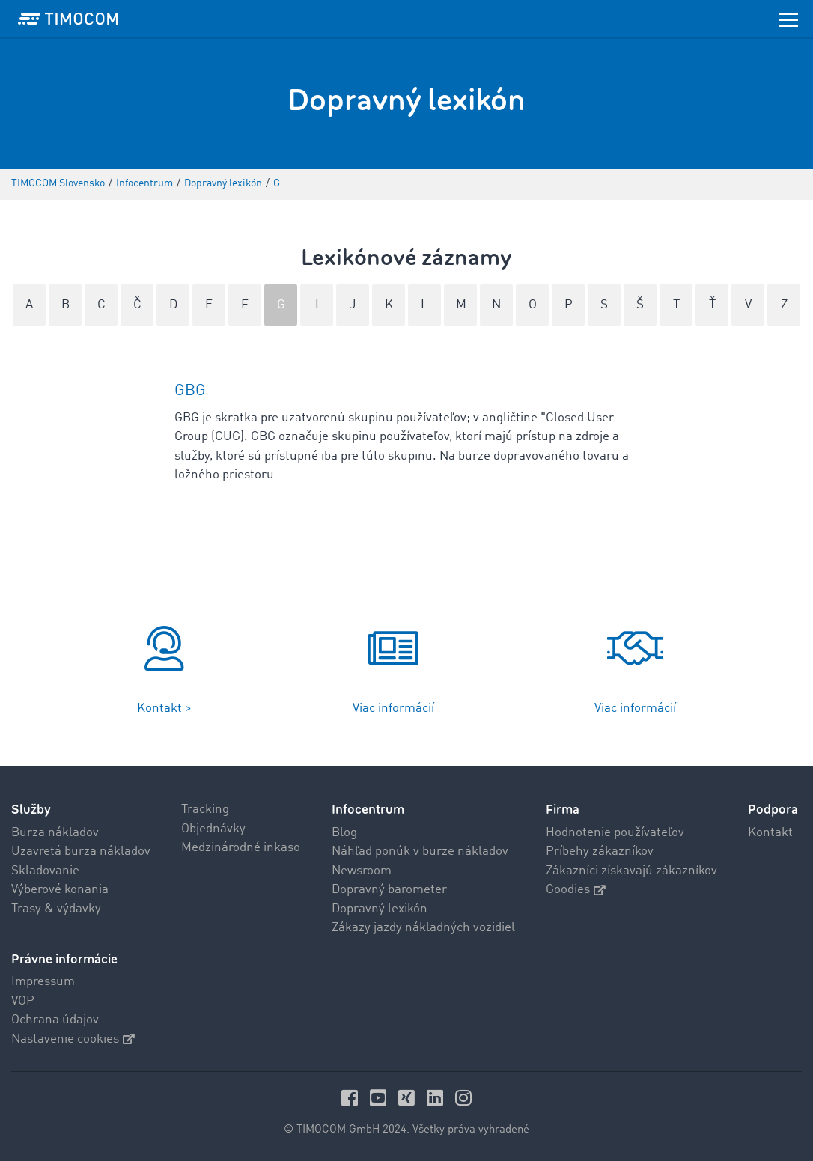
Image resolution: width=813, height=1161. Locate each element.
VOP (22, 1001)
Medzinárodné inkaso (240, 847)
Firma (562, 809)
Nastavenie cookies (73, 1039)
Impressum (43, 981)
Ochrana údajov (55, 1020)
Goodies (576, 889)
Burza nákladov (55, 832)
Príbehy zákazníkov (600, 851)
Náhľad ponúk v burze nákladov (420, 851)
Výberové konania (60, 889)
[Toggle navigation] (788, 18)
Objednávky (213, 829)
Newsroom (362, 871)
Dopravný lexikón (379, 909)
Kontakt (770, 832)
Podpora (773, 809)
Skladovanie (45, 871)
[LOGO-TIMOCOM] (68, 18)
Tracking (205, 809)
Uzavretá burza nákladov (80, 851)
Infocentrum (368, 809)
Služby (31, 809)
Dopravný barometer (389, 889)
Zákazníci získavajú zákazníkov (631, 871)
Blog (344, 832)
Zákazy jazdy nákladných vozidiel (423, 927)
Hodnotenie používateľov (615, 832)
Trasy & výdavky (56, 909)
